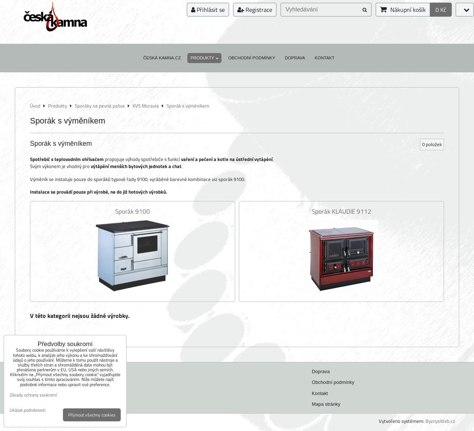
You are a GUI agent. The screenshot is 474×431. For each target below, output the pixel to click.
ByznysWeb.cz (440, 421)
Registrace (254, 9)
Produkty (204, 58)
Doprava (295, 58)
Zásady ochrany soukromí (33, 394)
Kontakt (325, 58)
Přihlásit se (208, 9)
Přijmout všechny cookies (92, 414)
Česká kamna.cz (162, 58)
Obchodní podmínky (251, 58)
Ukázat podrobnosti (28, 410)
